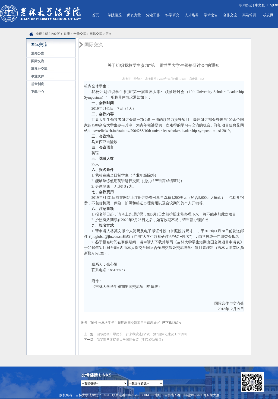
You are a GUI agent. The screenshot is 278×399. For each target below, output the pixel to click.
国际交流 (95, 33)
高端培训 (249, 15)
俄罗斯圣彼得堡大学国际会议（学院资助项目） (131, 339)
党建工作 (153, 15)
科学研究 (172, 15)
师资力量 (134, 15)
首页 (95, 15)
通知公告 (37, 53)
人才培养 (192, 15)
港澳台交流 (39, 69)
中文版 (260, 5)
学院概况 (115, 15)
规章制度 (37, 84)
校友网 (268, 15)
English (272, 5)
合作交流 (230, 15)
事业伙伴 (37, 76)
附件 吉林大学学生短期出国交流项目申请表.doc (125, 323)
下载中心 (37, 91)
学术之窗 (211, 15)
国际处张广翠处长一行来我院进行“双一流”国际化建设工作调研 (142, 334)
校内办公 (245, 5)
